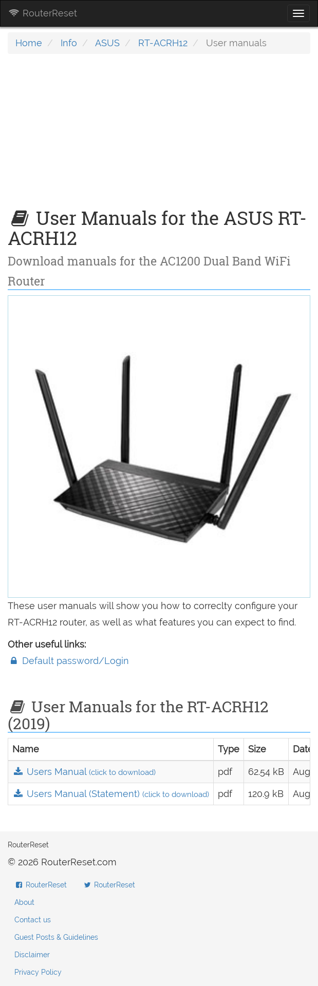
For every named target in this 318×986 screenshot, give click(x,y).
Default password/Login (68, 660)
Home (28, 42)
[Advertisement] (159, 136)
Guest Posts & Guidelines (56, 937)
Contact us (32, 920)
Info (69, 42)
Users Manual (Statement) (110, 793)
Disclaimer (32, 955)
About (24, 902)
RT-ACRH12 (163, 42)
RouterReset (42, 13)
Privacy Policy (38, 972)
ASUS (107, 42)
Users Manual (84, 771)
